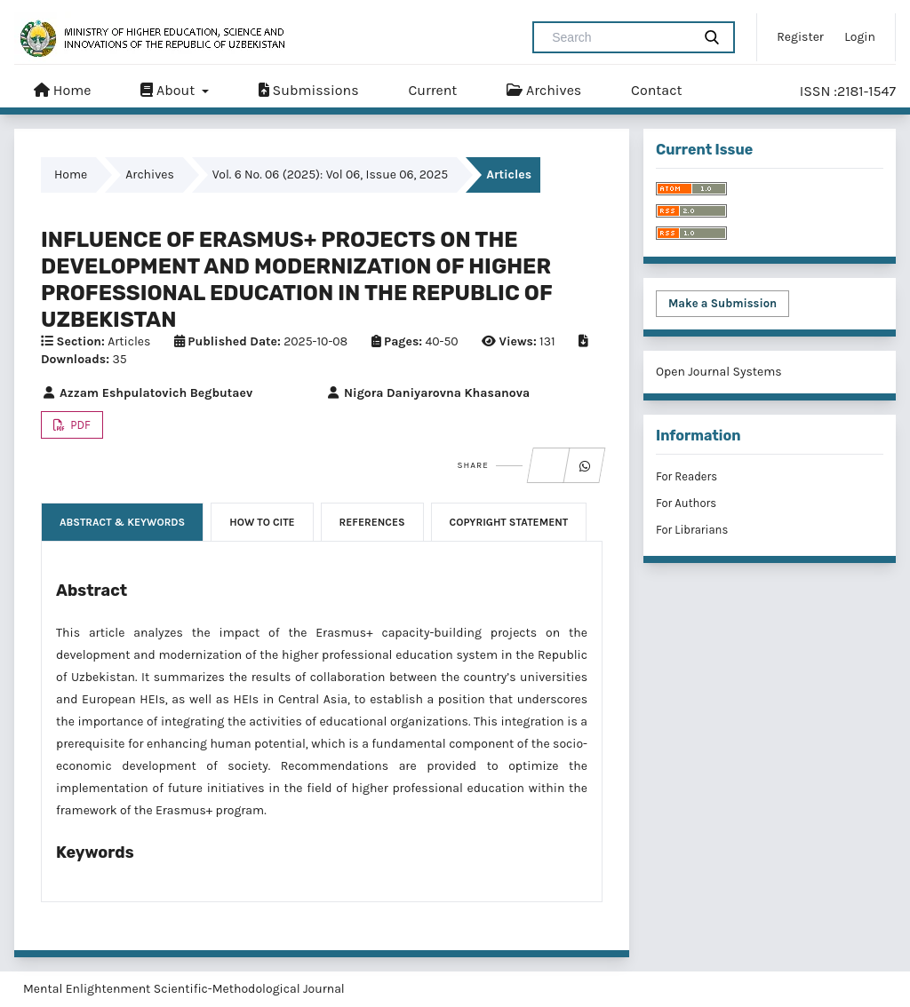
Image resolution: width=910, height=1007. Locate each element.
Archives (544, 90)
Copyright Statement (509, 522)
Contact (656, 90)
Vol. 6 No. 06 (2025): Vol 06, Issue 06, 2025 (330, 174)
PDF (79, 425)
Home (62, 90)
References (372, 522)
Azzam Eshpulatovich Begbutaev (146, 392)
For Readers (686, 476)
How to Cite (261, 522)
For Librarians (692, 529)
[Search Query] (619, 37)
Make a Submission (722, 303)
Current (432, 90)
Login (859, 36)
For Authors (686, 503)
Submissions (309, 90)
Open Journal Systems (719, 371)
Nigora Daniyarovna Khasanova (427, 392)
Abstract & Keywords (122, 522)
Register (800, 36)
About (169, 90)
